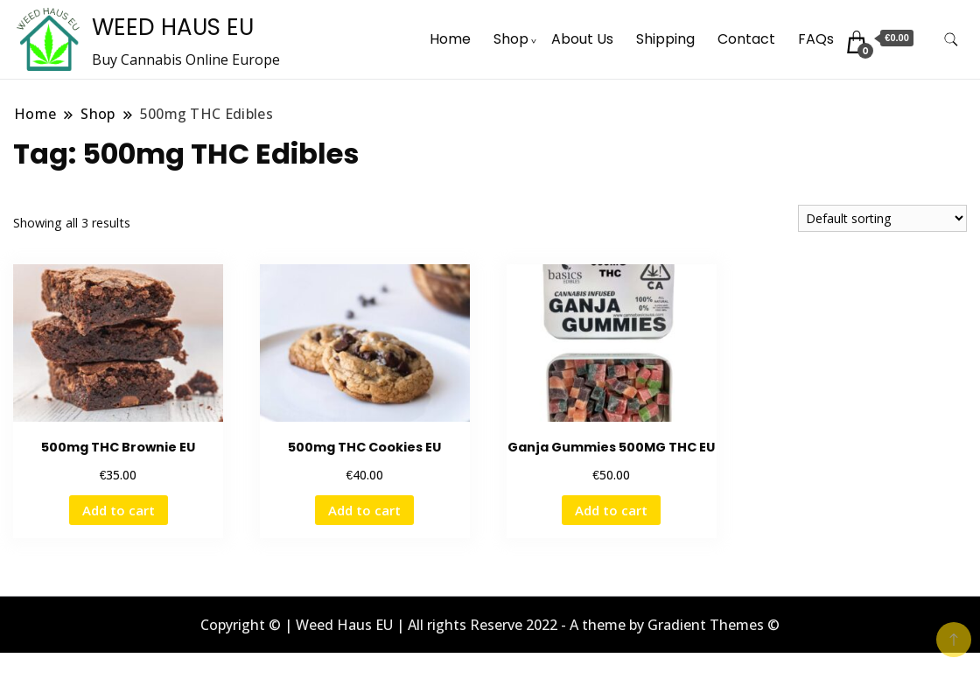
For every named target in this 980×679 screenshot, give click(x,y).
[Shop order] (882, 218)
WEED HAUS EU (173, 27)
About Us (582, 39)
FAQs (816, 39)
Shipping (665, 39)
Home (450, 39)
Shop (511, 39)
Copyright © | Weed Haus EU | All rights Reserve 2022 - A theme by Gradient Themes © (490, 624)
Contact (746, 39)
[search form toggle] (951, 40)
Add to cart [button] (118, 510)
